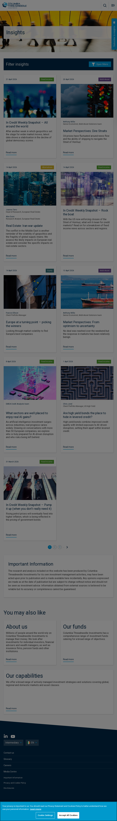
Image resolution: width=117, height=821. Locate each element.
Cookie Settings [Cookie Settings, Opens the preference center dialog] (45, 815)
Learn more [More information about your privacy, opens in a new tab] (35, 809)
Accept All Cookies (68, 815)
